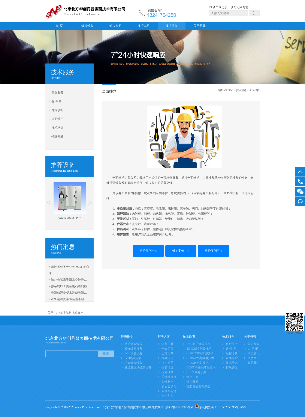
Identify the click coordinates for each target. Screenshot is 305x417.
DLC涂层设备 (133, 353)
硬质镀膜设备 (133, 344)
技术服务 (172, 25)
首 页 (59, 25)
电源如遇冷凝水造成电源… (69, 292)
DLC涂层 (167, 362)
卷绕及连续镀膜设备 (137, 367)
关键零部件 (168, 377)
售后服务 (57, 92)
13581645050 (300, 181)
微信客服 (300, 191)
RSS (243, 407)
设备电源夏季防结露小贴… (69, 299)
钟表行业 (167, 367)
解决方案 (115, 25)
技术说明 (144, 25)
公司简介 (254, 344)
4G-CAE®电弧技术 (198, 348)
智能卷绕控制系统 (198, 386)
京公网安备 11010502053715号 (217, 407)
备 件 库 (56, 101)
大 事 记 (253, 348)
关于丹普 (200, 25)
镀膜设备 (87, 25)
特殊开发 (57, 136)
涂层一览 (192, 377)
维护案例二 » (181, 250)
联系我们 (254, 362)
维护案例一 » (148, 250)
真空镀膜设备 (95, 320)
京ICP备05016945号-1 (179, 407)
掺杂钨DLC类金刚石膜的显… (70, 286)
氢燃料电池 (168, 391)
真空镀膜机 (74, 320)
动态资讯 (254, 353)
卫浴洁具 (167, 372)
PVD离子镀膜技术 (198, 344)
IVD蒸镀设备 (133, 358)
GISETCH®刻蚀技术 (199, 353)
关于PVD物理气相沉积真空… (67, 312)
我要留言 (300, 201)
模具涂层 (167, 358)
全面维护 (57, 119)
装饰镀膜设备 (133, 348)
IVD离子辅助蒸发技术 (201, 367)
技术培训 (57, 127)
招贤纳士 (254, 358)
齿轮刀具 (167, 353)
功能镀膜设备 (133, 362)
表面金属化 (168, 386)
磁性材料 (167, 381)
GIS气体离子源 (196, 372)
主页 (230, 90)
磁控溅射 (192, 381)
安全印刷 (167, 395)
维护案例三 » (213, 250)
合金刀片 (167, 348)
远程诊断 (57, 110)
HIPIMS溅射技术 (197, 362)
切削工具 (167, 344)
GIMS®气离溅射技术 (200, 358)
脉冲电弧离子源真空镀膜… (69, 279)
